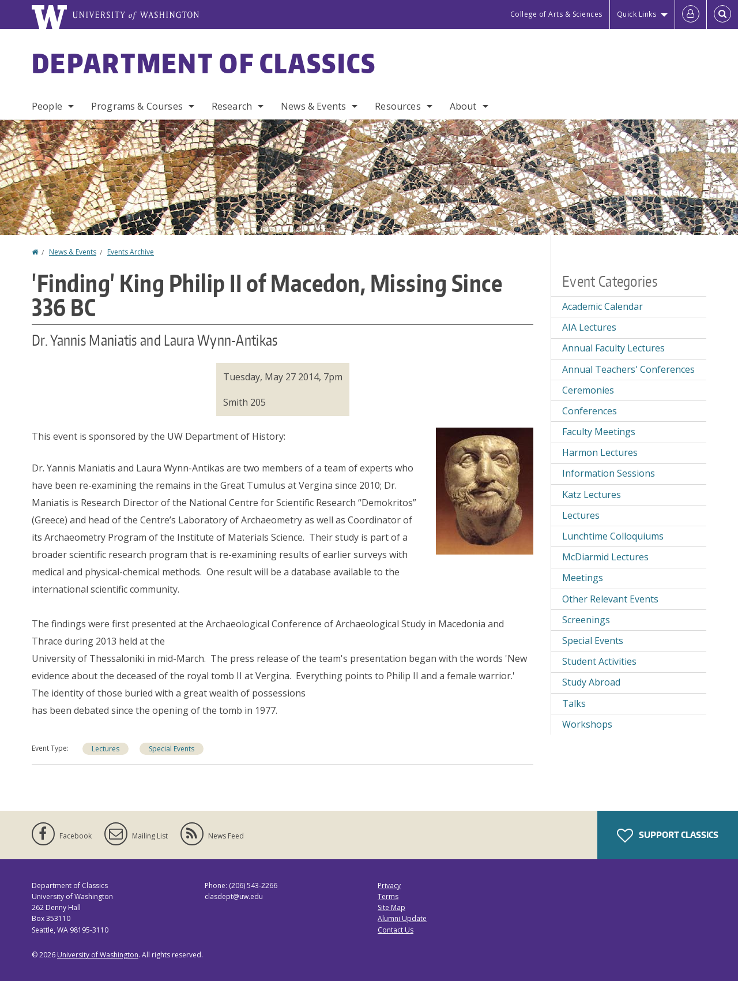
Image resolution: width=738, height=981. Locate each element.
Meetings (582, 577)
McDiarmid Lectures (605, 557)
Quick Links (637, 14)
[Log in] (690, 14)
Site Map (391, 907)
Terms (388, 896)
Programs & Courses (137, 106)
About (463, 106)
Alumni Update (402, 918)
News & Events (313, 106)
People (47, 106)
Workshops (587, 724)
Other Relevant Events (610, 599)
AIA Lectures (589, 327)
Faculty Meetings (598, 431)
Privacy (389, 885)
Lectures (105, 749)
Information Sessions (608, 473)
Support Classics (667, 836)
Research (232, 106)
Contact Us (395, 930)
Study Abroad (591, 682)
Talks (574, 703)
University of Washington (97, 955)
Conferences (589, 411)
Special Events (171, 749)
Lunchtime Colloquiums (613, 536)
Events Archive (130, 252)
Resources (397, 106)
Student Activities (599, 661)
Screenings (586, 619)
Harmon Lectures (600, 452)
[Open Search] (722, 14)
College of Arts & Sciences (556, 14)
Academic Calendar (602, 306)
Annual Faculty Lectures (613, 348)
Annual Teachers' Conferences (628, 369)
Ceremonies (588, 390)
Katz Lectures (591, 494)
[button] (484, 490)
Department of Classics (204, 63)
